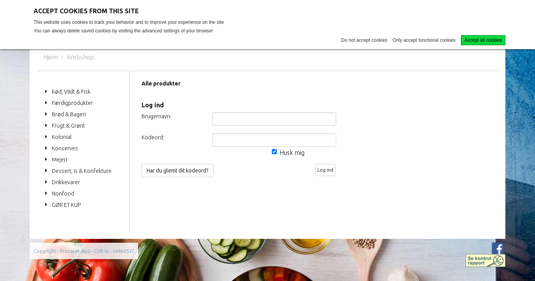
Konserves (65, 148)
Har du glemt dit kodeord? (178, 170)
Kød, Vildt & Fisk (71, 92)
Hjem (50, 56)
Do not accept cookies (364, 40)
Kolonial (61, 137)
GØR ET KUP (66, 205)
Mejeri (59, 160)
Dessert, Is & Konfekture (82, 171)
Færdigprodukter (72, 103)
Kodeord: (153, 137)
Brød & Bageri (69, 114)
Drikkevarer (66, 182)
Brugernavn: (156, 116)
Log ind (325, 170)
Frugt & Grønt (68, 126)
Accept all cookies (483, 40)
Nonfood (63, 193)
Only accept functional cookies (424, 40)
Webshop (80, 56)
